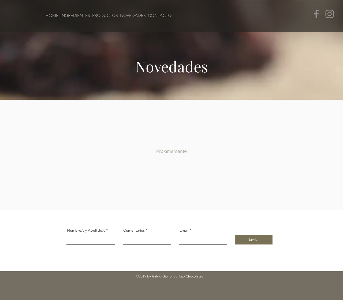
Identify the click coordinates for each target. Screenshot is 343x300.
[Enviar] (254, 240)
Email (184, 230)
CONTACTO (160, 15)
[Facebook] (316, 14)
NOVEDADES (133, 15)
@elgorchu (160, 276)
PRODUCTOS (105, 15)
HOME (52, 15)
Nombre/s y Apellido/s (86, 230)
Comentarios (134, 230)
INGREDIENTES (75, 15)
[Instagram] (329, 14)
